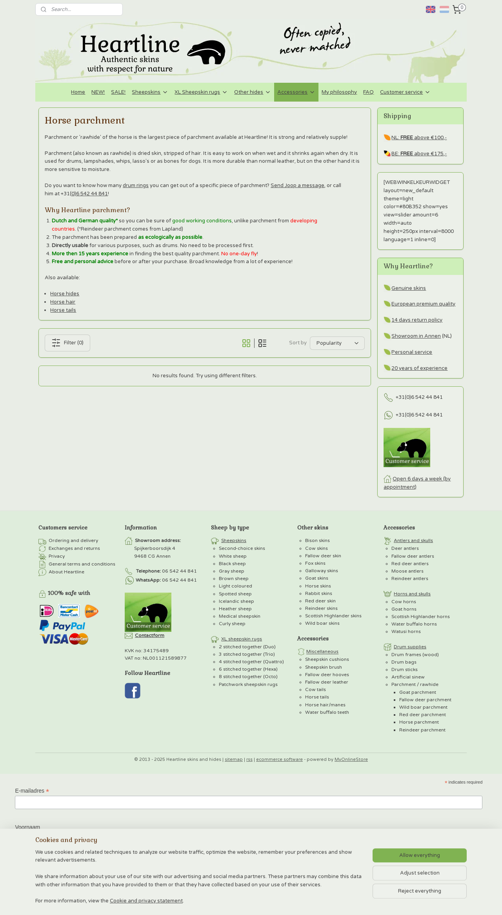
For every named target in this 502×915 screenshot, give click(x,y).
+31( (401, 397)
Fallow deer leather (326, 682)
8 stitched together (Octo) (248, 676)
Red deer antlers (410, 563)
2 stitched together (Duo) (247, 646)
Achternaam (29, 862)
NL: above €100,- (419, 138)
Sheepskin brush (323, 667)
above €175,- (423, 154)
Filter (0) (67, 342)
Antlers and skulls (413, 540)
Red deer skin (320, 601)
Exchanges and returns (74, 548)
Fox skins (315, 563)
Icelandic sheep (236, 601)
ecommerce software (279, 759)
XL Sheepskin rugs (201, 92)
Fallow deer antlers (412, 556)
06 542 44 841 (179, 571)
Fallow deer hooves (327, 674)
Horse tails (63, 310)
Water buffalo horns (414, 624)
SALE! (118, 92)
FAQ (368, 92)
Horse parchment (419, 722)
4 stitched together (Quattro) (251, 661)
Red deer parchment (422, 714)
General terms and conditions (82, 564)
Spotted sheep (235, 594)
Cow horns (403, 601)
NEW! (98, 92)
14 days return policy (416, 320)
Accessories (296, 92)
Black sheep (232, 563)
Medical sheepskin (239, 616)
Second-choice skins (242, 548)
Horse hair (62, 302)
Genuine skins (408, 288)
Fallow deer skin (323, 555)
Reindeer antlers (409, 578)
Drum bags (404, 662)
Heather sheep (235, 608)
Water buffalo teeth (327, 712)
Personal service (411, 352)
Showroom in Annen (416, 336)
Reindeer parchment (422, 730)
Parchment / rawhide (414, 684)
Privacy (57, 556)
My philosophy (339, 92)
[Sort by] (337, 343)
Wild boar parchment (423, 707)
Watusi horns (406, 631)
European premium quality (423, 304)
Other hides (252, 92)
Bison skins (317, 540)
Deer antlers (405, 548)
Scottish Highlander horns (420, 616)
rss (249, 759)
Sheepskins (150, 92)
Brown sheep (234, 578)
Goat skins (316, 578)
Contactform (149, 635)
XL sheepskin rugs (241, 639)
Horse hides (64, 294)
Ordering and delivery (73, 540)
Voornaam (27, 827)
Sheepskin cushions (327, 659)
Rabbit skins (318, 593)
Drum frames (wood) (415, 654)
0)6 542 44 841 (89, 194)
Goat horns (404, 609)
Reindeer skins (321, 608)
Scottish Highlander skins (333, 615)
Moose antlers (407, 571)
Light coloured (235, 586)
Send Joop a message (297, 185)
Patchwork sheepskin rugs (248, 684)
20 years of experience (419, 368)
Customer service (405, 92)
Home (78, 92)
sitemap (234, 759)
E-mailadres (32, 791)
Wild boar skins (322, 623)
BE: (395, 154)
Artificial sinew (408, 677)
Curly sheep (232, 623)
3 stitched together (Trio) (247, 654)
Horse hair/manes (325, 705)
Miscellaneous (322, 652)
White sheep (233, 556)
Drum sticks (404, 669)
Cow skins (316, 548)
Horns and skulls (412, 594)
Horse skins (318, 586)
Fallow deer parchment (425, 699)
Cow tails (315, 689)
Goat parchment (417, 692)
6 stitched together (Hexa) (248, 669)
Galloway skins (321, 570)
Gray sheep (231, 571)
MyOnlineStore (351, 759)
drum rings (136, 185)
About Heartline (66, 572)
